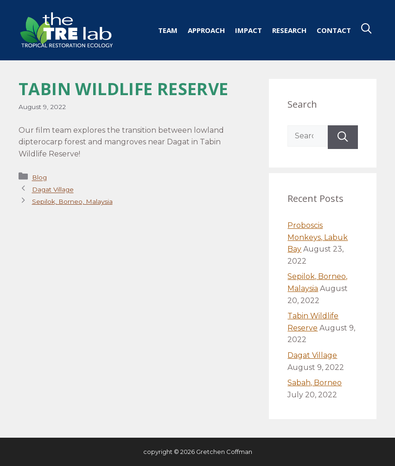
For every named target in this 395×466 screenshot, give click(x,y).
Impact (248, 30)
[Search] (343, 137)
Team (168, 30)
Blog (39, 177)
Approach (206, 30)
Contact (334, 30)
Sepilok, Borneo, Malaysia (72, 201)
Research (289, 30)
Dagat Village (53, 190)
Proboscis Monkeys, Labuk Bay (317, 237)
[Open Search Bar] (366, 30)
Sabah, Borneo (314, 382)
